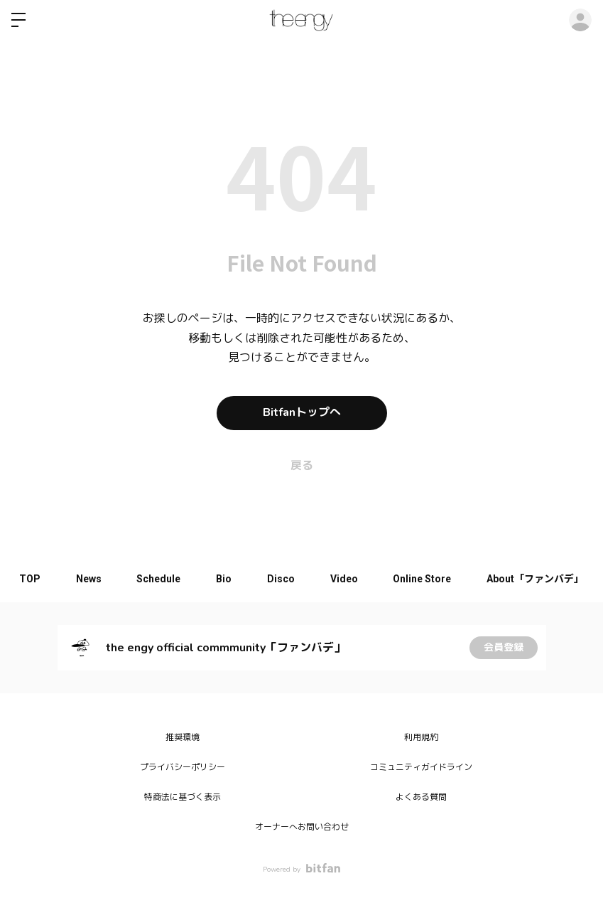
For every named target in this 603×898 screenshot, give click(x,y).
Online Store (422, 578)
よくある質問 (421, 797)
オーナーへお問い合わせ (302, 827)
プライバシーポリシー (182, 767)
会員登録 (503, 647)
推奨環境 (182, 737)
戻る (301, 466)
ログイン (580, 20)
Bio (224, 578)
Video (344, 578)
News (88, 578)
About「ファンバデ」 (536, 578)
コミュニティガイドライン (421, 767)
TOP (29, 578)
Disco (281, 578)
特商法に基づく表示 (182, 797)
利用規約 (421, 737)
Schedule (158, 578)
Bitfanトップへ (302, 413)
